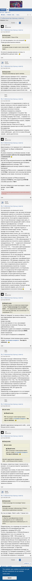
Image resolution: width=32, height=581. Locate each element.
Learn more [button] (6, 573)
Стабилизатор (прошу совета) (12, 18)
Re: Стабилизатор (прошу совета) (12, 30)
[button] (16, 23)
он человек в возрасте (12, 340)
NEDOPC (3, 9)
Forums (8, 10)
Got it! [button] (9, 578)
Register (8, 12)
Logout (3, 12)
